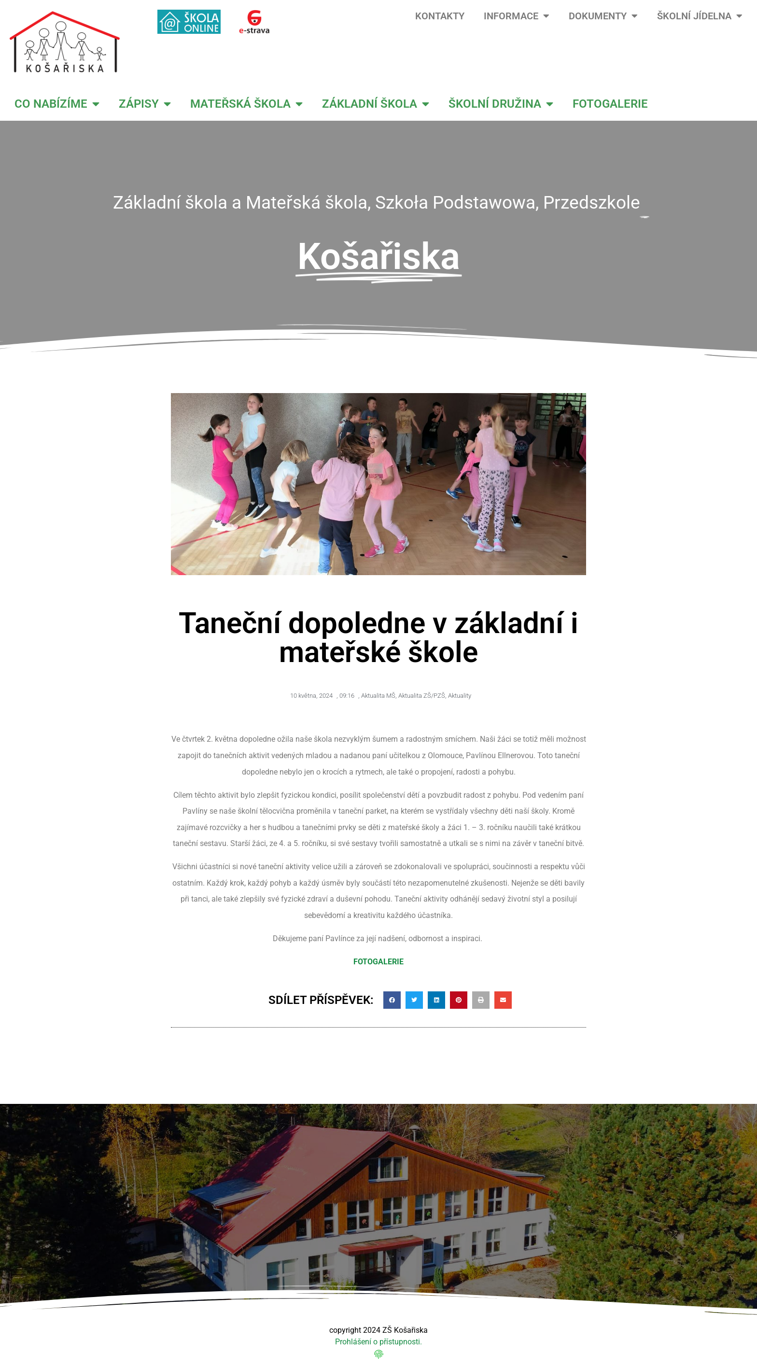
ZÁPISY (145, 103)
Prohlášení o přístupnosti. (378, 1341)
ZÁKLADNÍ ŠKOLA (375, 103)
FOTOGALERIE (610, 104)
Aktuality (459, 695)
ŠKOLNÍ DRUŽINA (501, 103)
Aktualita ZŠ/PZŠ (421, 695)
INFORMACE (516, 16)
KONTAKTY (439, 16)
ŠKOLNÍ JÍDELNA (700, 16)
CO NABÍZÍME (56, 103)
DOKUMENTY (603, 16)
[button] (392, 1000)
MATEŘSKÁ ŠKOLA (246, 103)
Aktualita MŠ (378, 695)
